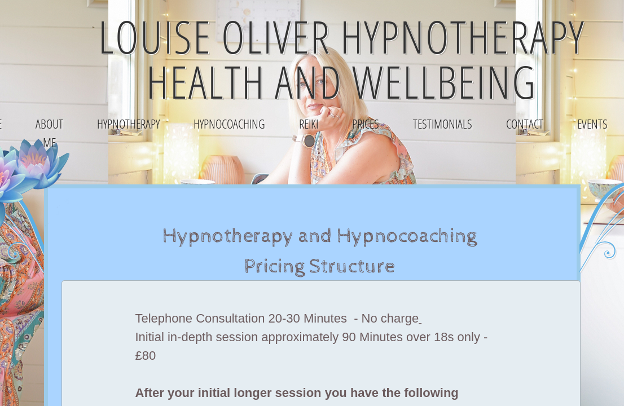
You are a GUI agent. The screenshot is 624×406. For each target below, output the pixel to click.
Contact (524, 123)
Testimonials (442, 123)
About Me (49, 133)
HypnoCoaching (229, 123)
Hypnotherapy (128, 123)
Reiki (308, 123)
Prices (365, 123)
